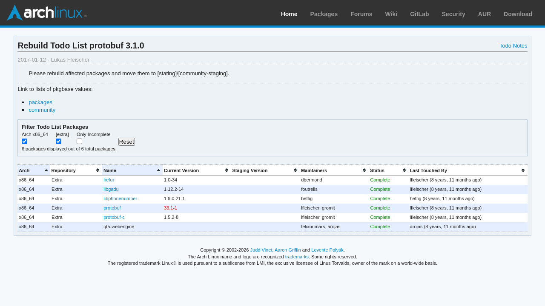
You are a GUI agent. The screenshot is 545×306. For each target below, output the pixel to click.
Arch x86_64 (35, 134)
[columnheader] (33, 170)
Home (289, 14)
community (42, 110)
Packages (324, 14)
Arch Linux (46, 12)
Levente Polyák (327, 249)
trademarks (297, 256)
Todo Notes (513, 45)
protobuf (111, 207)
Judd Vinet (261, 249)
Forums (361, 14)
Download (518, 14)
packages (40, 102)
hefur (108, 179)
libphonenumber (120, 198)
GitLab (419, 14)
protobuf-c (113, 217)
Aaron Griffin (288, 249)
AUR (484, 14)
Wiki (391, 14)
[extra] (62, 134)
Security (453, 14)
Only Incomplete (94, 134)
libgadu (110, 189)
